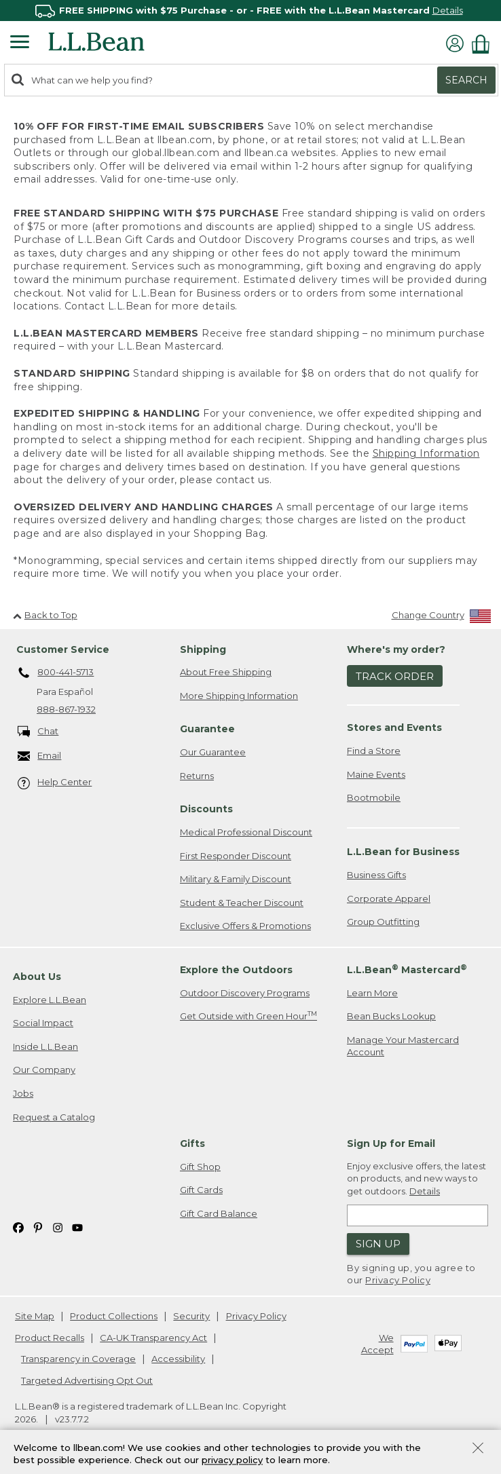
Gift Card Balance (218, 1213)
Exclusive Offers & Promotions (245, 925)
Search (466, 80)
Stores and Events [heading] (394, 727)
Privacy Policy (397, 1279)
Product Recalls (49, 1337)
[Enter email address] (417, 1215)
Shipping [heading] (203, 649)
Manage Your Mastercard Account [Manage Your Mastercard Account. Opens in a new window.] (403, 1046)
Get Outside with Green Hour (248, 1015)
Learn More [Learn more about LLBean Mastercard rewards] (372, 992)
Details (447, 10)
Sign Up (378, 1243)
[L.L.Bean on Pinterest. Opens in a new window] (38, 1227)
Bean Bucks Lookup (391, 1015)
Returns (197, 775)
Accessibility (178, 1358)
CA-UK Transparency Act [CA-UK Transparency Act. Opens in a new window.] (153, 1337)
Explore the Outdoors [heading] (236, 970)
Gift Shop (200, 1166)
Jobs (23, 1093)
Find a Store (374, 750)
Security (191, 1315)
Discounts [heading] (206, 809)
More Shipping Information (239, 695)
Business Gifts (376, 874)
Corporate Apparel (388, 898)
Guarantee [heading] (207, 729)
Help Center (55, 782)
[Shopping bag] (484, 44)
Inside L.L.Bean (45, 1046)
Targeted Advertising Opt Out (87, 1380)
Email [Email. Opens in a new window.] (40, 756)
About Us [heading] (37, 976)
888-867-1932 (66, 709)
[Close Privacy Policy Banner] (477, 1449)
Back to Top (45, 614)
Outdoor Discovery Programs (245, 992)
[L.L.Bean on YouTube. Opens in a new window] (77, 1227)
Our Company (44, 1069)
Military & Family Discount (235, 878)
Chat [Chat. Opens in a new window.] (38, 731)
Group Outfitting (383, 921)
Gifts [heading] (192, 1143)
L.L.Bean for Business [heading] (403, 852)
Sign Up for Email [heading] (391, 1143)
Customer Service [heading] (62, 649)
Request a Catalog (54, 1117)
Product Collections (113, 1315)
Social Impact (43, 1022)
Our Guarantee (213, 752)
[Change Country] (441, 618)
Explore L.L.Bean (49, 999)
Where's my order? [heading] (396, 649)
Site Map (34, 1315)
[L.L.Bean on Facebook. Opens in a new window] (18, 1227)
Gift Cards (201, 1189)
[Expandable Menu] (19, 43)
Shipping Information (426, 453)
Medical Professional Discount (246, 832)
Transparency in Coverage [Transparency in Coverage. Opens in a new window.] (78, 1358)
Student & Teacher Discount (241, 902)
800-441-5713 (56, 673)
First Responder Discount (235, 855)
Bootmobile (374, 797)
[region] (250, 10)
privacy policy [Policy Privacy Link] (232, 1460)
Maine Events (376, 774)
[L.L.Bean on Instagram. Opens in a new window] (57, 1227)
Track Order (395, 676)
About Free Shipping (226, 671)
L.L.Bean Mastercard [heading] (407, 969)
